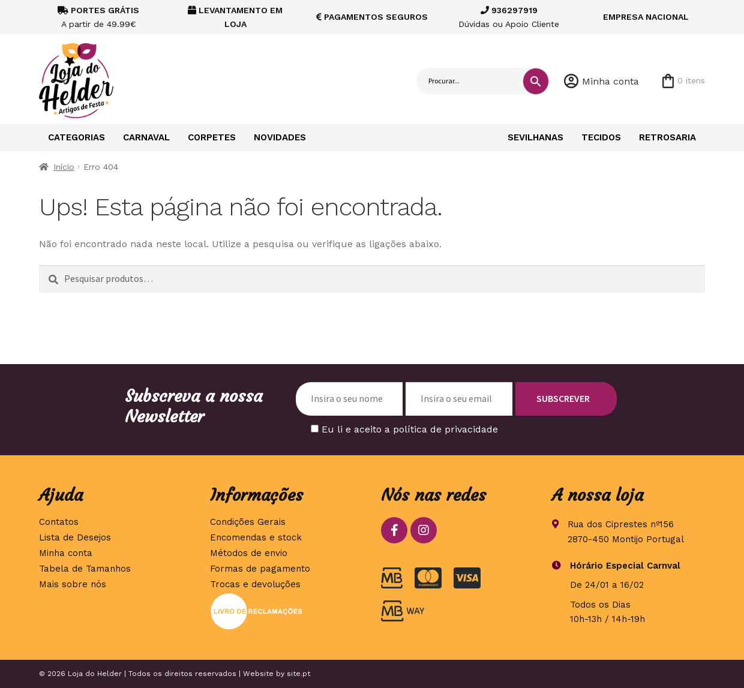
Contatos (59, 521)
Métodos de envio (248, 553)
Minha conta (610, 81)
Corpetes (212, 137)
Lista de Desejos (75, 537)
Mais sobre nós (72, 584)
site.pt (298, 673)
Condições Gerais (248, 521)
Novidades (280, 137)
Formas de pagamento (260, 568)
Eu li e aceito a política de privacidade (410, 429)
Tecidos (601, 137)
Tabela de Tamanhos (85, 568)
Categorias (76, 137)
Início (63, 167)
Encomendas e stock (256, 537)
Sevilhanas (535, 137)
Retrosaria (667, 137)
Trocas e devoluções (255, 584)
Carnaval (146, 137)
